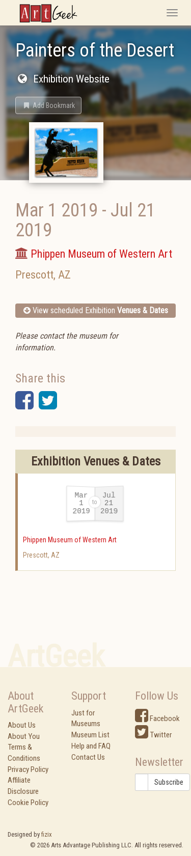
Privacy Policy (28, 769)
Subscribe (168, 782)
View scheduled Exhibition (95, 310)
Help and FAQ (91, 746)
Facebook (157, 718)
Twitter (153, 734)
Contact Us (88, 757)
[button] (48, 105)
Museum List (90, 734)
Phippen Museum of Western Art (70, 540)
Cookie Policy (28, 802)
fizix (46, 834)
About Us (22, 725)
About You (24, 736)
